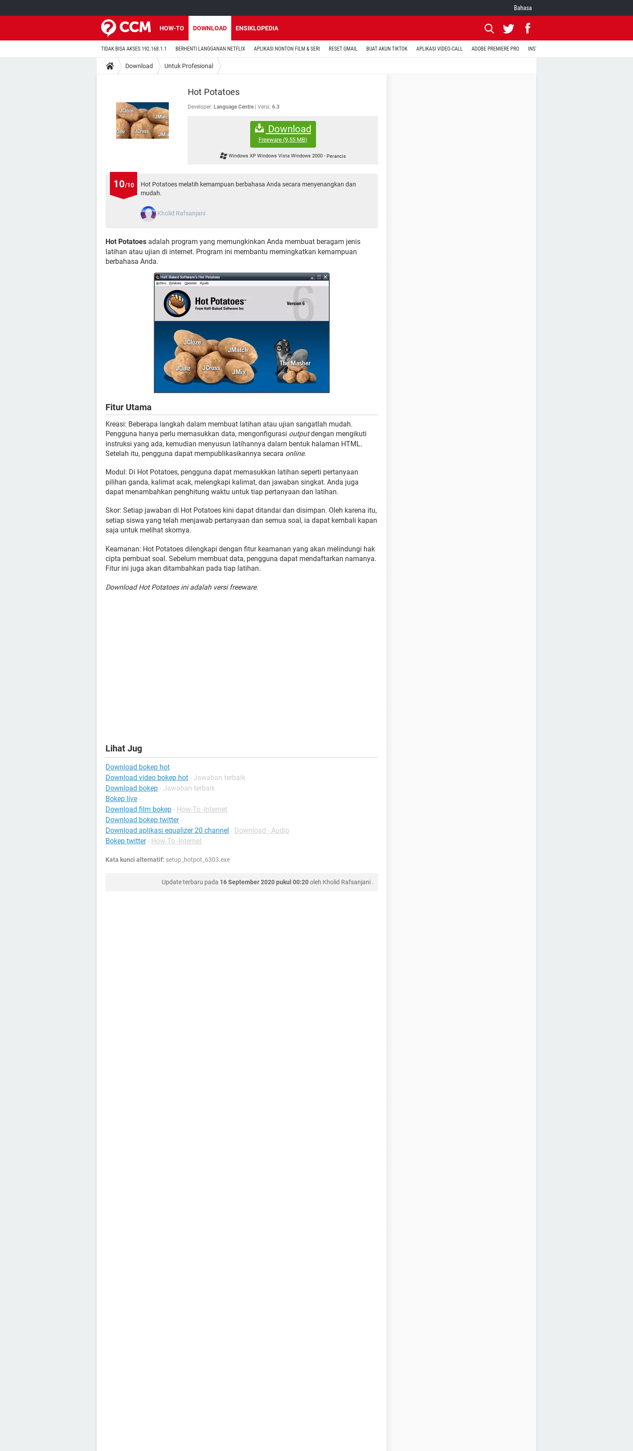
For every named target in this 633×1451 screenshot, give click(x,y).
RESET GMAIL (343, 49)
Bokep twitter (126, 841)
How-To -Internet (202, 809)
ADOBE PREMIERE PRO (496, 49)
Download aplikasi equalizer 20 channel (167, 830)
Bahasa (523, 7)
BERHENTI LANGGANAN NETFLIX (210, 49)
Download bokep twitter (142, 820)
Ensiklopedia (257, 28)
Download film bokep (138, 809)
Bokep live (121, 799)
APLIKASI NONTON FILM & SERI (287, 49)
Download (210, 28)
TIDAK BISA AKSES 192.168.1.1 (134, 49)
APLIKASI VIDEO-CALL (439, 49)
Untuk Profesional (188, 65)
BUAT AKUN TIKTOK (386, 49)
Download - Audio (261, 830)
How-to (172, 28)
